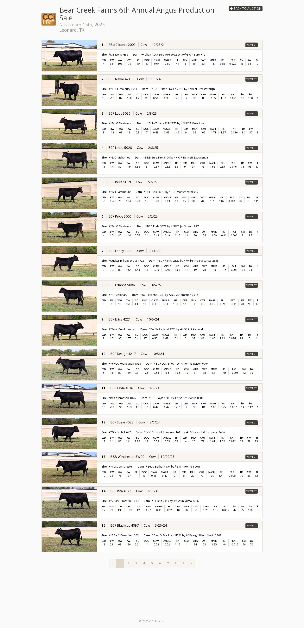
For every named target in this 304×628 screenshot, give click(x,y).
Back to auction (246, 8)
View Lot (251, 44)
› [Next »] (191, 563)
